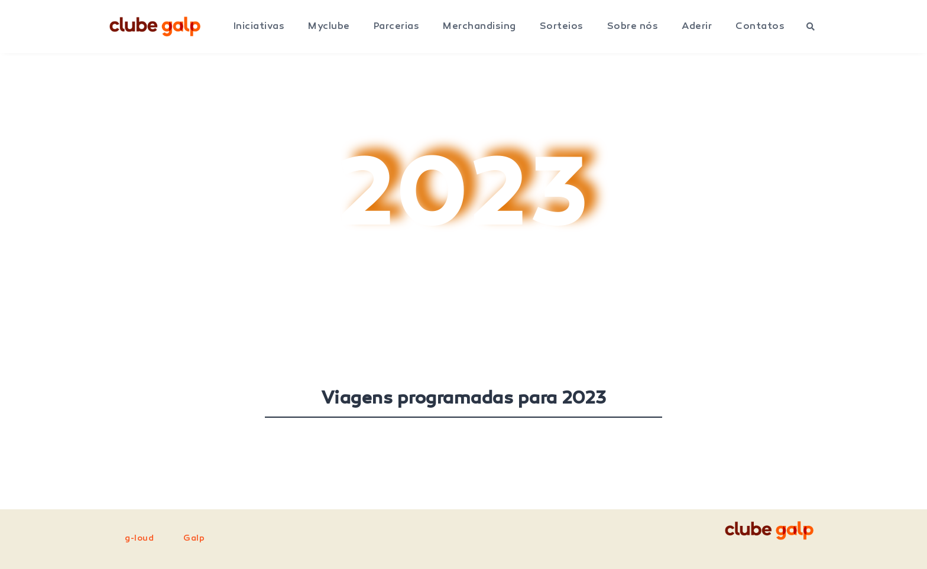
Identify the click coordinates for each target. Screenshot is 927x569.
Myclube (329, 26)
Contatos (760, 26)
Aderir (697, 26)
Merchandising (479, 26)
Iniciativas (259, 26)
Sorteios (562, 26)
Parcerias (397, 26)
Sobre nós (633, 26)
